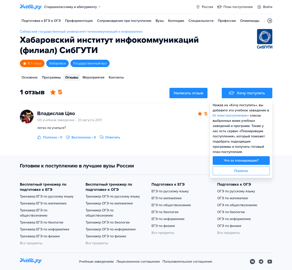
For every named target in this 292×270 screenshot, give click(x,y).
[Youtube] (269, 261)
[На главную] (30, 261)
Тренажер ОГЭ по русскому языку (113, 196)
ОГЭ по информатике (234, 219)
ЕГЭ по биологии (165, 212)
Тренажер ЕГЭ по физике (40, 236)
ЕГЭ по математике (167, 198)
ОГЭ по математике (232, 198)
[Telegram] (261, 261)
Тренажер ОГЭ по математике (109, 203)
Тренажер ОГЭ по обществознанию (100, 213)
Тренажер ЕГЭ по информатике (44, 229)
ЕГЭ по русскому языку (170, 191)
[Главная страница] (30, 7)
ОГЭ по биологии (231, 212)
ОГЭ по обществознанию (237, 205)
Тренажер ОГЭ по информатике (111, 229)
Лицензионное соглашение (138, 261)
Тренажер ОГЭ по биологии (108, 222)
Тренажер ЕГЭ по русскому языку (46, 196)
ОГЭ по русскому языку (236, 191)
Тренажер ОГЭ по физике (106, 236)
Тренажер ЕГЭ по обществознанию (33, 213)
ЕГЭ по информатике (168, 219)
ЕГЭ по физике (163, 226)
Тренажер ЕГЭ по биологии (41, 222)
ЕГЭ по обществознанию (171, 205)
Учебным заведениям (96, 261)
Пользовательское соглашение (187, 261)
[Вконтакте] (252, 261)
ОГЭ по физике (229, 226)
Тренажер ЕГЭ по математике (43, 203)
